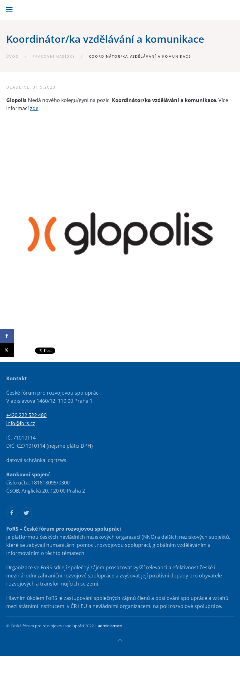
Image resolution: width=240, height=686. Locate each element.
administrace (110, 626)
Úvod (12, 56)
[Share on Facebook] (7, 336)
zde (34, 108)
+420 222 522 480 (26, 415)
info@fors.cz (20, 423)
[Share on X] (7, 350)
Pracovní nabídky (53, 56)
